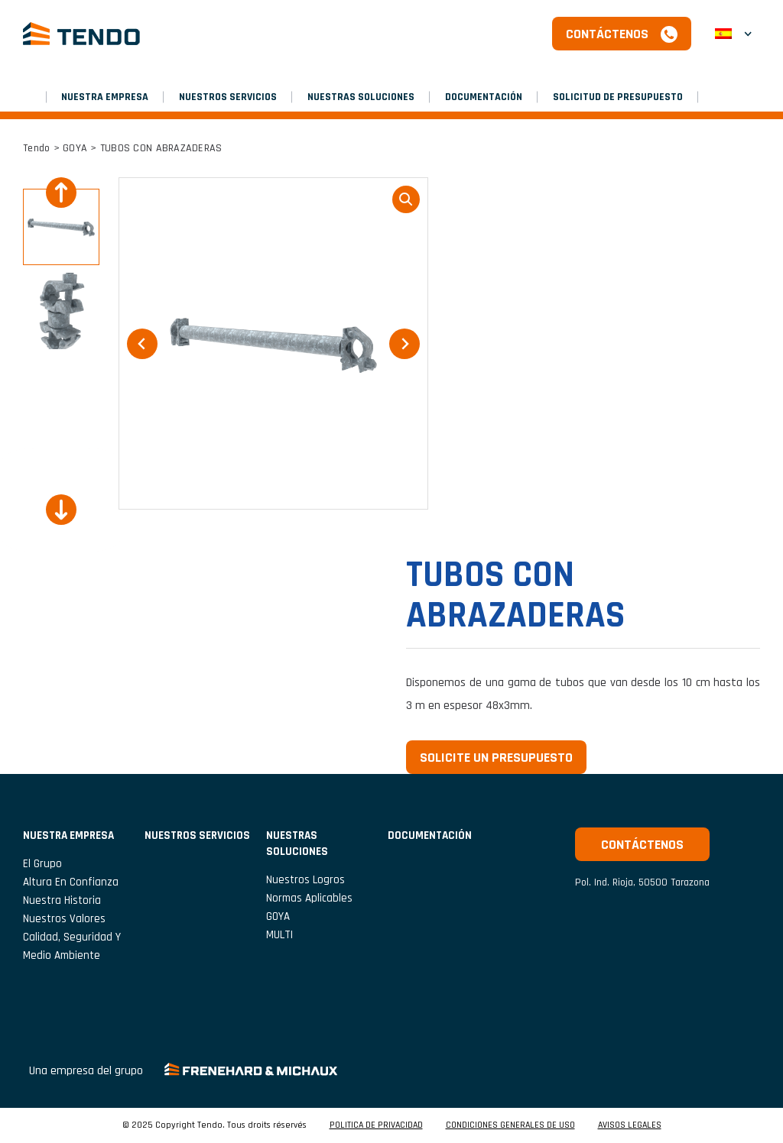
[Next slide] (61, 509)
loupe (406, 199)
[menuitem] (733, 34)
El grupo (42, 863)
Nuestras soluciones (360, 97)
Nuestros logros (305, 880)
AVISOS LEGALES (629, 1125)
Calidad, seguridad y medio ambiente (72, 946)
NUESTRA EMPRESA (104, 97)
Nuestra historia (62, 900)
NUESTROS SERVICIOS (228, 97)
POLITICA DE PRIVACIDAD (376, 1125)
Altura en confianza (71, 882)
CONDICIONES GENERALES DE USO (510, 1125)
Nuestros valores (64, 918)
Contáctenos (607, 34)
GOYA (75, 148)
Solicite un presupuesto (496, 757)
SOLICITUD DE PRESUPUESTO (618, 97)
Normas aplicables (309, 898)
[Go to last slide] (61, 192)
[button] (61, 227)
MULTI (279, 935)
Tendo (36, 148)
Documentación (483, 97)
